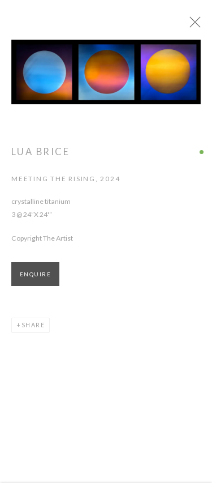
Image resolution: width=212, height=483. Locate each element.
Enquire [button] (35, 279)
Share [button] (33, 329)
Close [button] (201, 25)
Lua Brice (40, 156)
